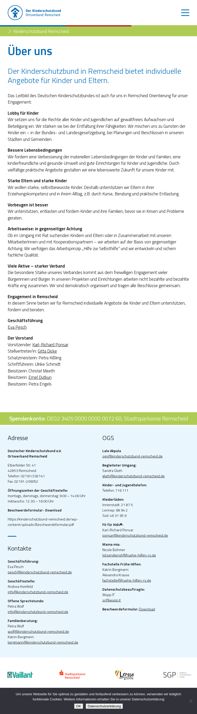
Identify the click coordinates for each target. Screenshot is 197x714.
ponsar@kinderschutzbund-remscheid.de (135, 535)
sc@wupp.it (111, 600)
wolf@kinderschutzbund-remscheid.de (38, 631)
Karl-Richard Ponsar (50, 344)
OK (78, 706)
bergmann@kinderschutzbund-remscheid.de (43, 642)
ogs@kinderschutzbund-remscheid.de (132, 456)
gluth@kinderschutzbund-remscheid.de (133, 476)
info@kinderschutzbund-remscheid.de (38, 591)
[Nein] (190, 700)
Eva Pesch (17, 327)
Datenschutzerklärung (104, 706)
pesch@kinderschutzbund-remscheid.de (40, 572)
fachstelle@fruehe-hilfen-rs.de (126, 580)
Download (147, 609)
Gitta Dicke (47, 351)
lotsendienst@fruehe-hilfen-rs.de (129, 555)
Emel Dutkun (40, 377)
